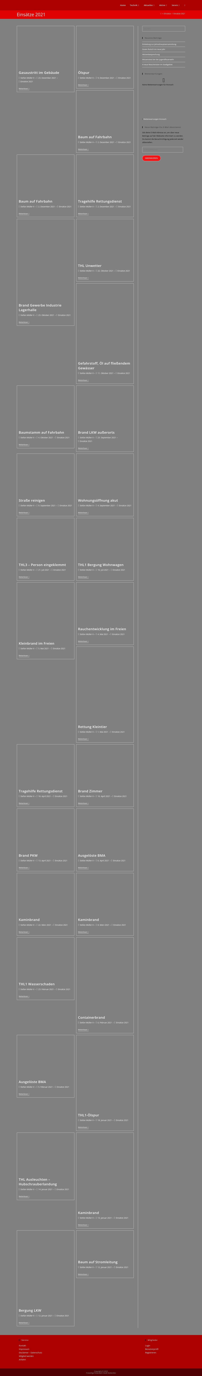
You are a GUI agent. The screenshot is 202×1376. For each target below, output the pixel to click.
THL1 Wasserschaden (37, 984)
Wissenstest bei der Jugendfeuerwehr (158, 59)
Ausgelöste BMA (91, 855)
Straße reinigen (32, 500)
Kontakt (22, 1345)
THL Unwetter (90, 265)
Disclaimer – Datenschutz (30, 1352)
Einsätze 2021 (179, 13)
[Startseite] (160, 13)
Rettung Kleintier (92, 726)
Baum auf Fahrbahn (95, 137)
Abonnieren (151, 158)
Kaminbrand (29, 919)
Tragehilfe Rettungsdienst (100, 201)
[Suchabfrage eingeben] (163, 28)
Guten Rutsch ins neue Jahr (153, 49)
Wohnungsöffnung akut (98, 500)
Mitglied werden (26, 1356)
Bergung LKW (30, 1310)
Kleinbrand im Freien (36, 643)
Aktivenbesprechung (151, 54)
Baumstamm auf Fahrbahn (41, 432)
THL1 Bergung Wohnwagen (101, 564)
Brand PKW (28, 855)
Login (147, 1345)
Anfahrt (22, 1359)
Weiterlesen (24, 89)
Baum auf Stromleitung (98, 1262)
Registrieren (150, 1352)
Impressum (24, 1349)
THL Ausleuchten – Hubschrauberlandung (38, 1181)
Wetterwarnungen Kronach (154, 119)
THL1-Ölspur (88, 1115)
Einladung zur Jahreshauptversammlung (159, 44)
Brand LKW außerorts (96, 432)
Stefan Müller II (27, 78)
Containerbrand (91, 1017)
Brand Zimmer (90, 791)
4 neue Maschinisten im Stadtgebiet (157, 64)
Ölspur (83, 72)
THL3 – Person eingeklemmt (42, 564)
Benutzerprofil (151, 1349)
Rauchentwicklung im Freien (102, 629)
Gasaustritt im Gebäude (39, 72)
